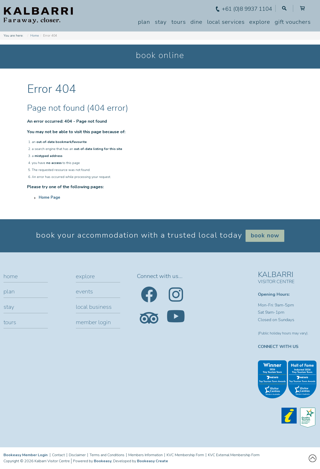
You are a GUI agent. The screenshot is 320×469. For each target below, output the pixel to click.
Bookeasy (103, 461)
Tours (178, 22)
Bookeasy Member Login (26, 455)
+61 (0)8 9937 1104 (247, 9)
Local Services (226, 22)
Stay (161, 22)
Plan (144, 22)
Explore (259, 22)
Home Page (49, 197)
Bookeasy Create (152, 461)
